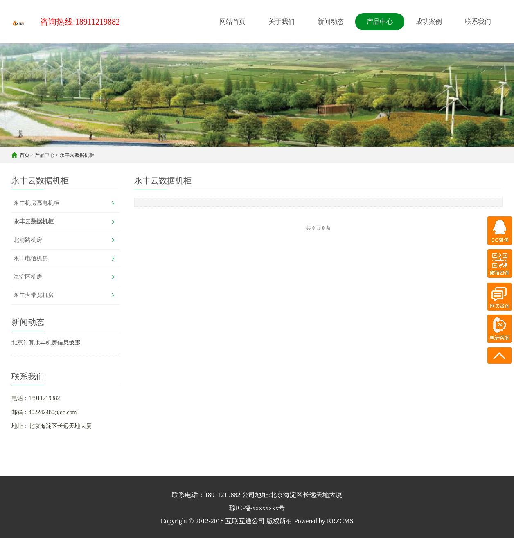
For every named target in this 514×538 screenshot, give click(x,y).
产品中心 (380, 21)
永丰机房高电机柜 (36, 203)
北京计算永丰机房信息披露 (45, 343)
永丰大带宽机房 (34, 295)
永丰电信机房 (31, 258)
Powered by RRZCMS (323, 521)
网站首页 (232, 21)
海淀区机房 (28, 277)
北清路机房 (28, 240)
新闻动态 (331, 21)
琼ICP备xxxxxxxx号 (257, 507)
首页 (24, 155)
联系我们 (478, 21)
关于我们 (281, 21)
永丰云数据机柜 (77, 155)
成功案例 (429, 21)
